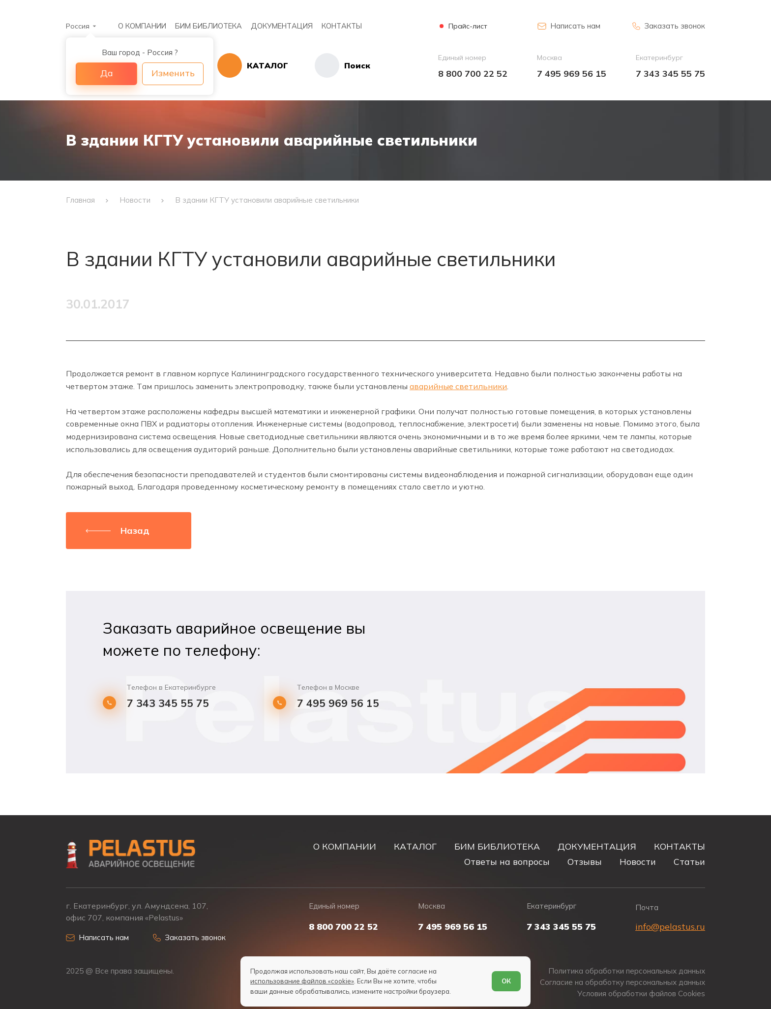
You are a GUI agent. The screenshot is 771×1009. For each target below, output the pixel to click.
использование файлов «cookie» (302, 981)
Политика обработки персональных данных (626, 971)
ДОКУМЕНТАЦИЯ (282, 26)
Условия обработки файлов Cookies (641, 993)
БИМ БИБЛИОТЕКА (208, 26)
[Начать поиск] (329, 65)
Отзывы (584, 861)
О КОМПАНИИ (142, 26)
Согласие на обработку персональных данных (622, 982)
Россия (77, 26)
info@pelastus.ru (670, 926)
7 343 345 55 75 (670, 73)
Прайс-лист (467, 26)
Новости (638, 861)
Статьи (689, 861)
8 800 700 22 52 (472, 73)
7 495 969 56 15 (571, 73)
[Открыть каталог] (252, 65)
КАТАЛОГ (415, 846)
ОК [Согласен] (506, 981)
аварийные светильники (458, 386)
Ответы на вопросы (507, 861)
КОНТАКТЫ (342, 26)
